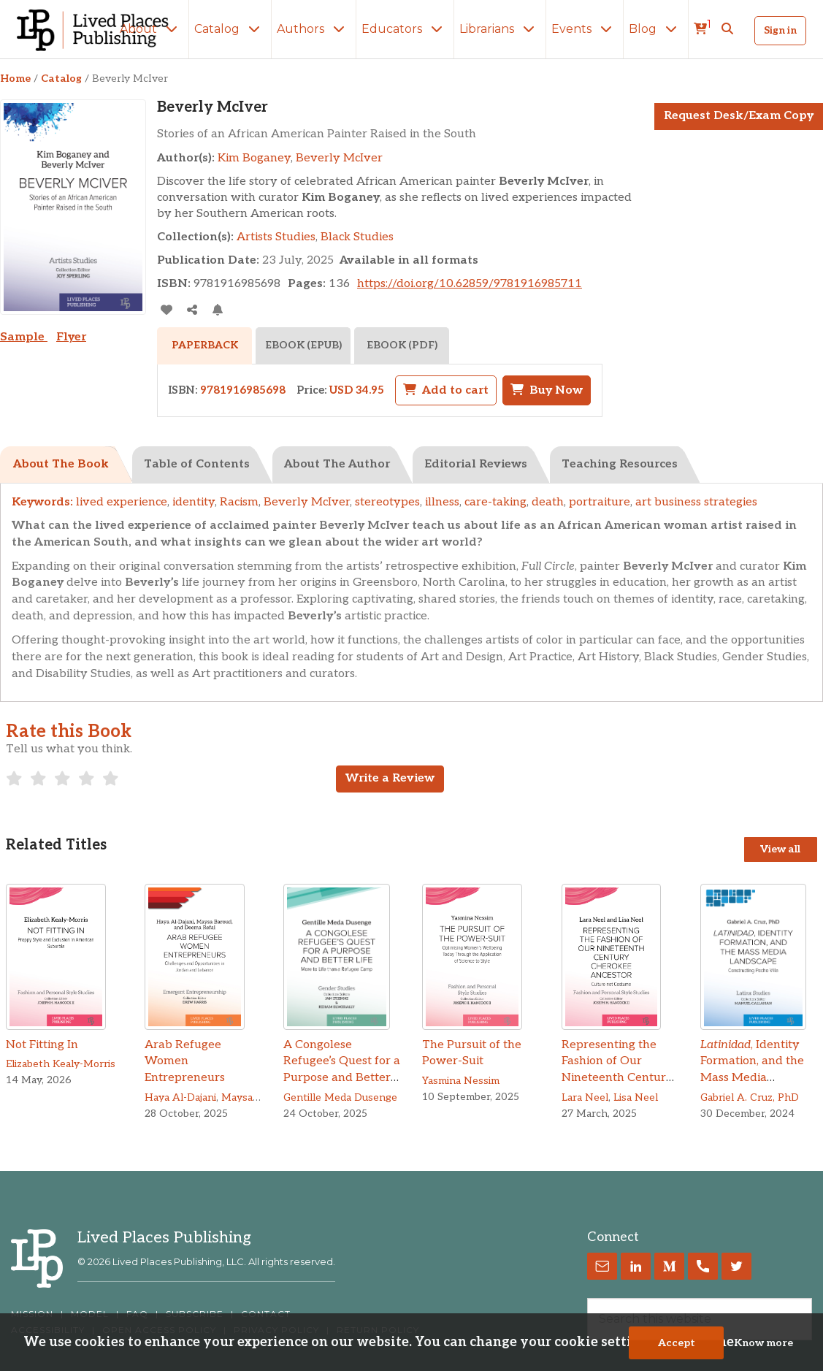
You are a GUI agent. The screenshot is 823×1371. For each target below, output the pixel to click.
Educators (404, 29)
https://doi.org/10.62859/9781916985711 (469, 284)
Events (584, 29)
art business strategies (696, 502)
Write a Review (390, 778)
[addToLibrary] (166, 310)
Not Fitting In (42, 1045)
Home (15, 78)
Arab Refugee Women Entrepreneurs (185, 1061)
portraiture (599, 502)
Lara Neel (585, 1097)
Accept (676, 1343)
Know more (763, 1343)
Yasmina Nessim (460, 1080)
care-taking (495, 502)
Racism (239, 502)
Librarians (499, 29)
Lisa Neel (635, 1097)
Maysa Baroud (255, 1097)
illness (442, 502)
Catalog (230, 29)
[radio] (14, 778)
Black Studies (357, 237)
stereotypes (387, 502)
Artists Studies (276, 237)
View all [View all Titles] (780, 849)
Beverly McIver (339, 158)
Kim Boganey (254, 158)
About (151, 29)
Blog (656, 29)
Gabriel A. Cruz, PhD (749, 1097)
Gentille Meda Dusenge (340, 1097)
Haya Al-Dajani (180, 1097)
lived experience (121, 502)
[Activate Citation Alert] (217, 310)
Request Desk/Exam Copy (739, 116)
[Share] (192, 310)
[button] (727, 29)
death (548, 502)
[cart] (702, 29)
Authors (314, 29)
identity (193, 502)
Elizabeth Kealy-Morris (60, 1064)
